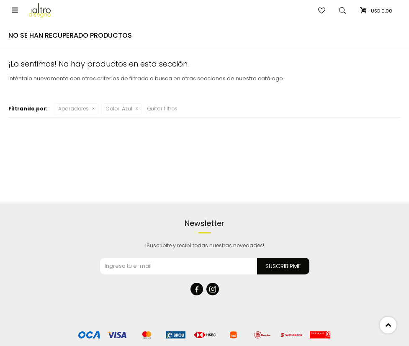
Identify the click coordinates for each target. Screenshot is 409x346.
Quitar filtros (162, 108)
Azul (118, 108)
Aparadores (73, 108)
